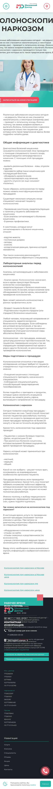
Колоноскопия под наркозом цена (22, 590)
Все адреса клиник (18, 640)
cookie (33, 785)
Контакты (8, 769)
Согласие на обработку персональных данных (25, 654)
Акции (7, 761)
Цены (6, 765)
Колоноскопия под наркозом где (21, 583)
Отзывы (7, 757)
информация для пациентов (16, 650)
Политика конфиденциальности (19, 659)
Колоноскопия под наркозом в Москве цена (24, 575)
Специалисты (10, 753)
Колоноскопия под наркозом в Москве (24, 568)
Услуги (7, 745)
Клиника (8, 749)
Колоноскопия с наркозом (23, 553)
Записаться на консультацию (20, 100)
